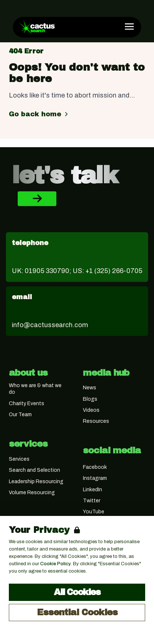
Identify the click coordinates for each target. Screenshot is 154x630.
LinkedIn (92, 489)
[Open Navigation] (129, 26)
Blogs (90, 399)
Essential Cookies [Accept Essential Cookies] (77, 612)
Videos (91, 410)
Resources (96, 421)
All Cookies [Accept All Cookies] (77, 592)
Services (19, 459)
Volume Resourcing (32, 492)
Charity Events (26, 403)
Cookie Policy (55, 563)
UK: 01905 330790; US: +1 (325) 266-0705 (77, 271)
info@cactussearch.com (50, 325)
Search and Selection (34, 470)
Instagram (95, 478)
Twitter (91, 500)
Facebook (95, 467)
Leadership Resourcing (36, 481)
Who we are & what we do (35, 389)
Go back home (39, 114)
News (89, 387)
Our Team (20, 414)
